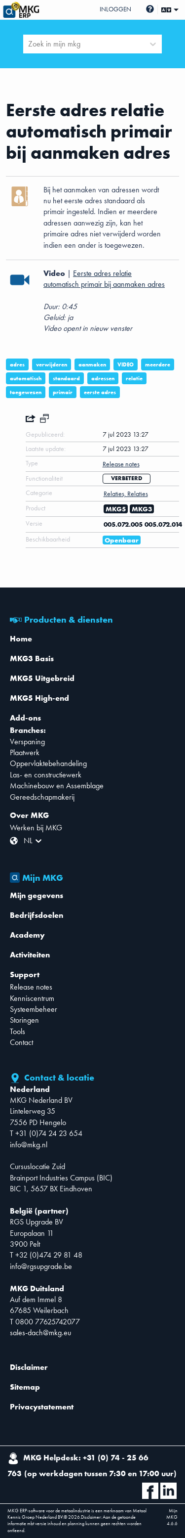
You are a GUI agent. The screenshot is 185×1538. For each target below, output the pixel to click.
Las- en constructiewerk (45, 774)
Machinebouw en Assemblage (57, 785)
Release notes (31, 987)
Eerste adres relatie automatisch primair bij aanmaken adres (104, 278)
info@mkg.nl (28, 1144)
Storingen (24, 1020)
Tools (17, 1031)
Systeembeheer (33, 1009)
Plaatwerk (24, 752)
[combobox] (29, 44)
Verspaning (27, 741)
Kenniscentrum (32, 998)
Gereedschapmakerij (42, 797)
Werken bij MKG (36, 827)
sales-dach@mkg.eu (40, 1332)
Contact (21, 1042)
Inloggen (115, 9)
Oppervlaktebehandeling (48, 763)
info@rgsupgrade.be (41, 1266)
